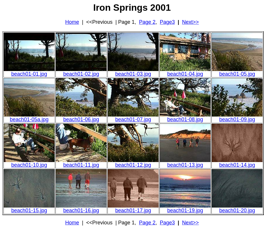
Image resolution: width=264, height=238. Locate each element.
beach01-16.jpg (81, 210)
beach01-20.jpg (237, 210)
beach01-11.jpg (81, 165)
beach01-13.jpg (185, 165)
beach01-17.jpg (133, 210)
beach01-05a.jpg (29, 119)
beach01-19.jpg (185, 210)
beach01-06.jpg (81, 119)
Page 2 (147, 22)
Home (72, 22)
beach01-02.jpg (81, 74)
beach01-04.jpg (185, 74)
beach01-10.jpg (29, 165)
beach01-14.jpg (237, 165)
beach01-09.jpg (237, 119)
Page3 (167, 22)
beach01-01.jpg (29, 74)
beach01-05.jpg (237, 74)
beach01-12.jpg (133, 165)
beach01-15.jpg (29, 210)
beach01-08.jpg (185, 119)
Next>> (190, 22)
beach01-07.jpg (133, 119)
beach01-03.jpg (133, 74)
